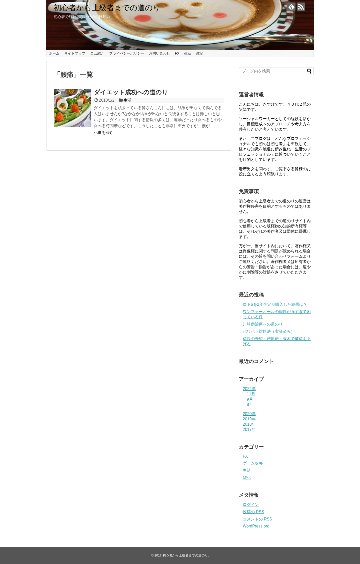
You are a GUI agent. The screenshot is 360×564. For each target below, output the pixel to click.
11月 (251, 394)
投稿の (253, 512)
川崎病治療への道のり (263, 324)
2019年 (249, 419)
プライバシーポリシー (126, 53)
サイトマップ (74, 53)
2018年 (249, 424)
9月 (250, 399)
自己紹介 (97, 53)
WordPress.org (256, 526)
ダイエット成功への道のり (131, 92)
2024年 (249, 389)
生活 (187, 53)
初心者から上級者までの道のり (107, 8)
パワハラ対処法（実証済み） (269, 331)
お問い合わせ (159, 53)
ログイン (251, 504)
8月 (250, 404)
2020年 (249, 414)
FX (177, 53)
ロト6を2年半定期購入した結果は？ (275, 304)
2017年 (249, 429)
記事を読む (104, 132)
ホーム (54, 53)
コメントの (257, 519)
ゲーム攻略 (253, 463)
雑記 (199, 53)
